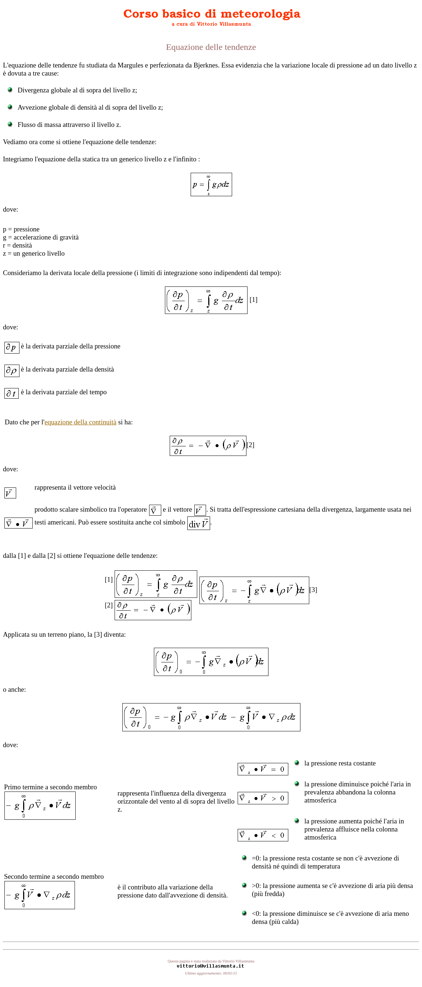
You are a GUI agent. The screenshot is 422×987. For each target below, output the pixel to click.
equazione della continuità (80, 422)
